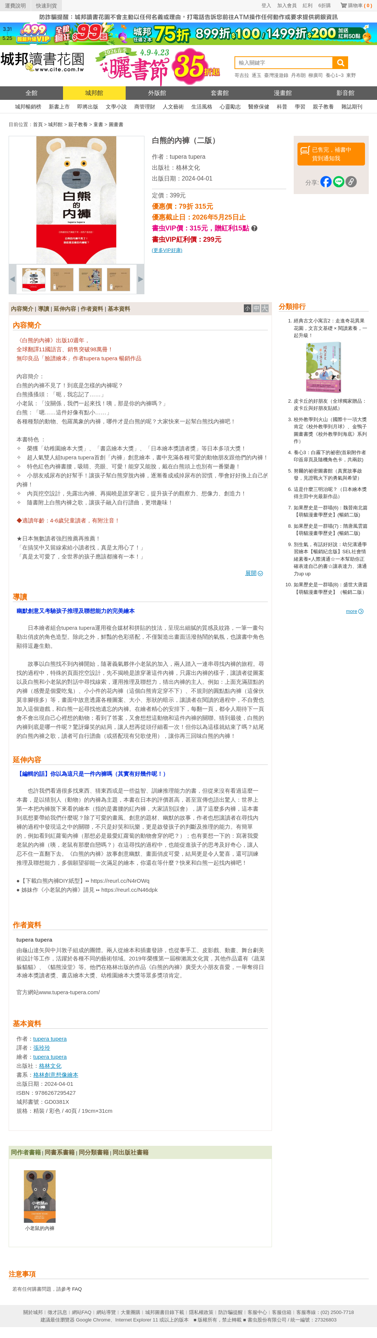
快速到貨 (46, 6)
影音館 (345, 93)
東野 (351, 75)
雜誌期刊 (351, 107)
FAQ (77, 1289)
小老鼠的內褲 (39, 1228)
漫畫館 (283, 93)
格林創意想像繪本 (55, 1075)
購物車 (360, 5)
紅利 (307, 5)
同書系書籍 (60, 1152)
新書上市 (59, 107)
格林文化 (188, 167)
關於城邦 (33, 1312)
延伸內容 (65, 309)
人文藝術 (173, 107)
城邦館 (94, 93)
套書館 (220, 93)
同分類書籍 (94, 1152)
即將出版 (87, 107)
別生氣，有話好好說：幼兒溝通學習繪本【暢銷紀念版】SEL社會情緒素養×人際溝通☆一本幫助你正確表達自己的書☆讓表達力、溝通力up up (330, 559)
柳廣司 (315, 75)
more (355, 611)
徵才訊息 (57, 1312)
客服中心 (257, 1312)
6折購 (324, 5)
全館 (32, 93)
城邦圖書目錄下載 (164, 1312)
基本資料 (119, 309)
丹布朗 (298, 75)
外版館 (157, 93)
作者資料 (92, 309)
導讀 (43, 309)
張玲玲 (41, 1048)
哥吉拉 (241, 75)
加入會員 (287, 5)
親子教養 (323, 107)
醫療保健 (258, 107)
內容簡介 (22, 309)
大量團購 (130, 1312)
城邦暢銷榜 (28, 107)
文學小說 (116, 107)
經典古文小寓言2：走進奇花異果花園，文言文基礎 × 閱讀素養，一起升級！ (331, 328)
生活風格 (201, 107)
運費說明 (15, 6)
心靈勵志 (230, 107)
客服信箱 (281, 1312)
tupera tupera (188, 157)
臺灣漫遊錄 (276, 75)
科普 (282, 107)
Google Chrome (93, 1320)
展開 (254, 573)
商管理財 (144, 107)
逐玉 (256, 75)
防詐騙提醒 (230, 1312)
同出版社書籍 (131, 1152)
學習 (300, 107)
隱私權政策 (201, 1312)
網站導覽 (106, 1312)
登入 (266, 5)
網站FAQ (82, 1312)
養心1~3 (335, 75)
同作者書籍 (26, 1152)
